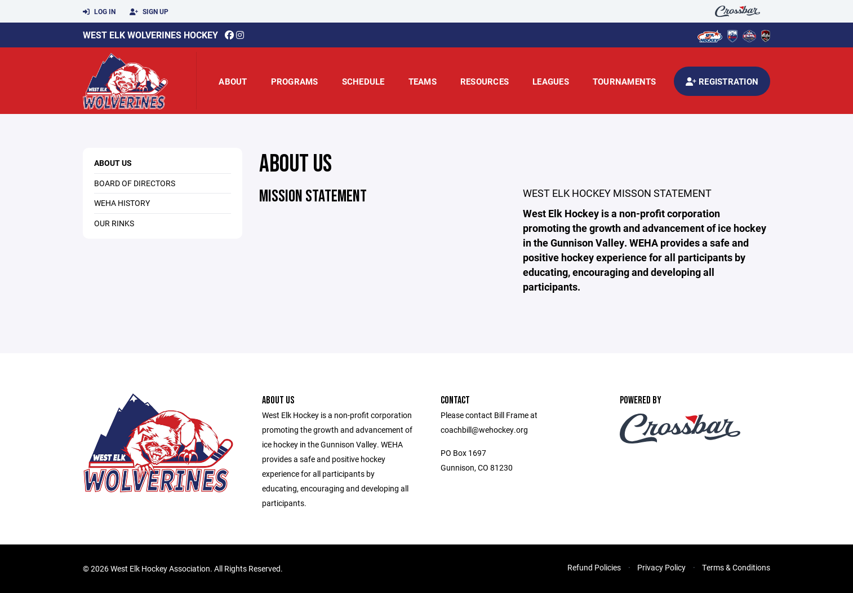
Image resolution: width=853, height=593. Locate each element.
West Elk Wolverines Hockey (150, 35)
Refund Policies (594, 567)
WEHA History (122, 202)
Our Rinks (114, 223)
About (233, 81)
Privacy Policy (661, 567)
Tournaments (624, 81)
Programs (294, 81)
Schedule (363, 81)
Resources (484, 81)
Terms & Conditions (736, 567)
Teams (422, 81)
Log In (99, 12)
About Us (113, 162)
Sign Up (149, 12)
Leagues (550, 81)
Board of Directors (134, 183)
